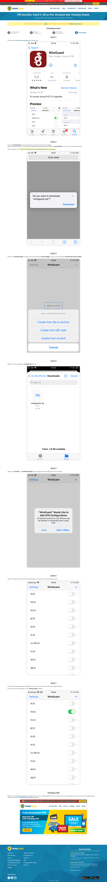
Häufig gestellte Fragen (30, 862)
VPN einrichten (71, 8)
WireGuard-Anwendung (23, 40)
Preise (63, 8)
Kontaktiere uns (28, 855)
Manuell (26, 865)
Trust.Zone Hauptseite (20, 796)
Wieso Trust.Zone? (55, 8)
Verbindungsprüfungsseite (26, 797)
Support (96, 8)
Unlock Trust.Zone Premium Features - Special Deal (84, 864)
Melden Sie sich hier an (75, 24)
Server (90, 8)
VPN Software (11, 855)
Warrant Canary (12, 865)
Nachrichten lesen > (75, 870)
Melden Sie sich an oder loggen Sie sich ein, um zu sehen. (41, 149)
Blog (25, 860)
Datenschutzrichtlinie (14, 862)
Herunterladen (82, 8)
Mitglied (10, 867)
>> (73, 1)
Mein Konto (95, 3)
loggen (46, 24)
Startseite (10, 853)
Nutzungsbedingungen (14, 860)
